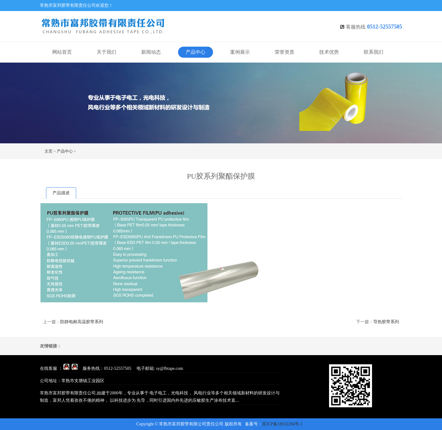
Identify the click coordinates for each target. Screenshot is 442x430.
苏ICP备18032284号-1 (282, 424)
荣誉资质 (284, 52)
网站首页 (62, 52)
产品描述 (61, 193)
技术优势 (329, 52)
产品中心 (195, 52)
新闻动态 (151, 52)
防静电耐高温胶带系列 (81, 322)
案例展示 (240, 52)
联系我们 (373, 52)
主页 (48, 151)
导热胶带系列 (386, 322)
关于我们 (106, 52)
